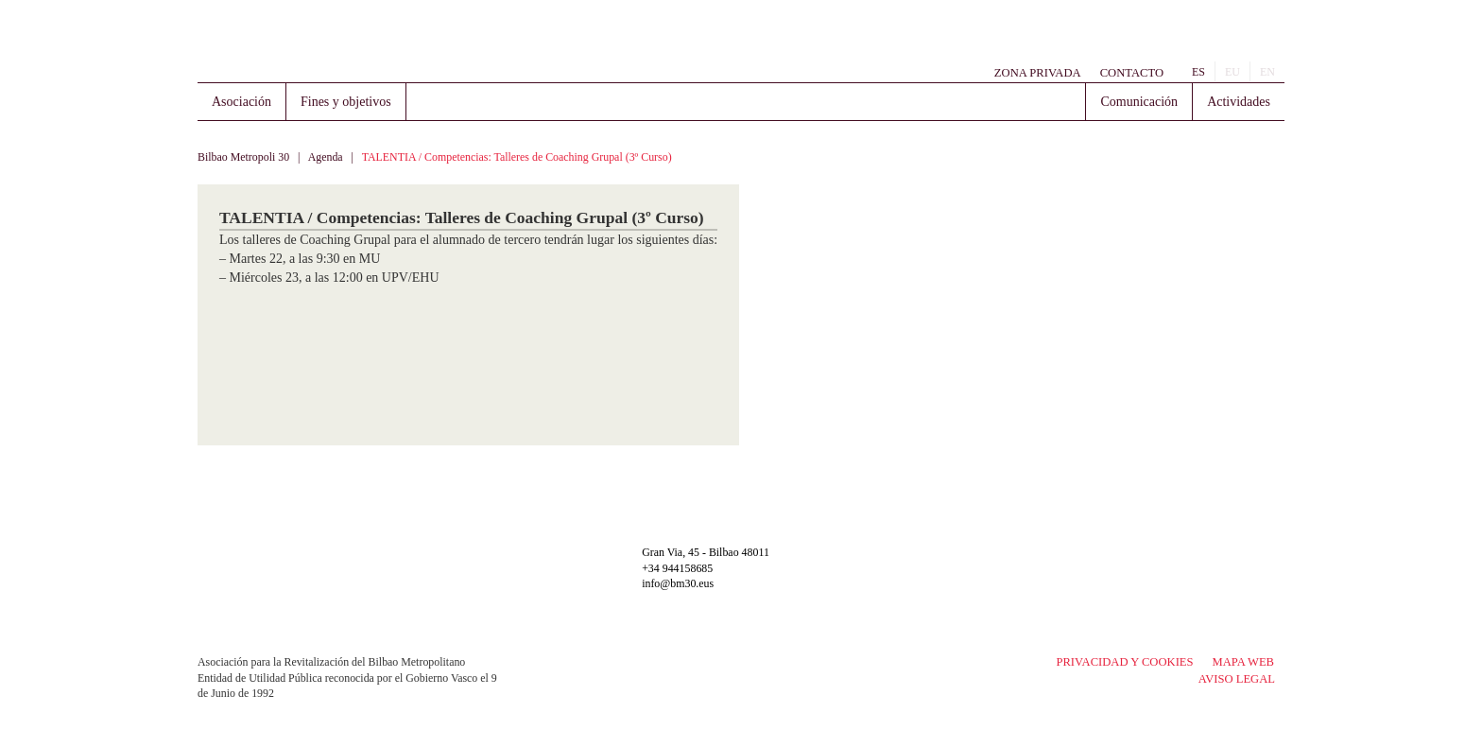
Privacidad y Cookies (1124, 662)
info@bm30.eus (678, 583)
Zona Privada (1037, 72)
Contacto (1131, 72)
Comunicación (1139, 102)
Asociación (241, 102)
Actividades (1238, 102)
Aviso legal (1236, 679)
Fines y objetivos (346, 102)
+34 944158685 (677, 568)
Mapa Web (1243, 662)
